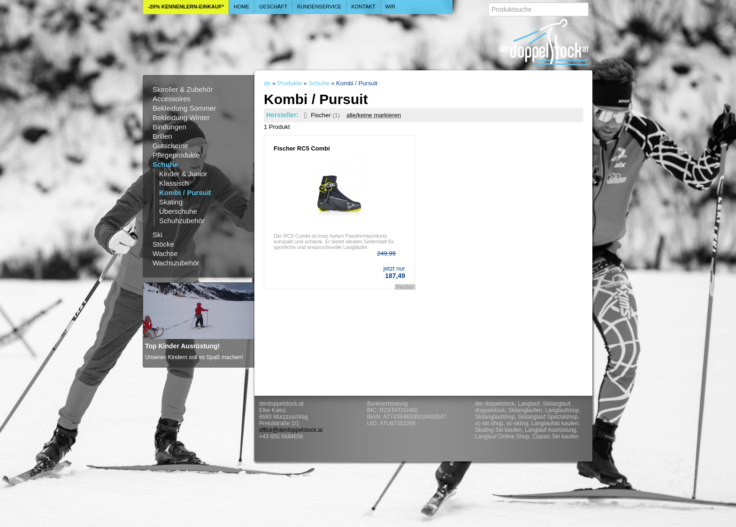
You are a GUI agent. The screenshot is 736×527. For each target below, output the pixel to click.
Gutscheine (170, 146)
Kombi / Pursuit (185, 192)
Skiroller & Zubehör (183, 89)
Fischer (320, 115)
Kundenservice (319, 6)
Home (241, 6)
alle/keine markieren (373, 115)
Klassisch (174, 183)
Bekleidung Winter (181, 117)
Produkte (289, 83)
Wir (390, 6)
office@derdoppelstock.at (290, 430)
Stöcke (163, 244)
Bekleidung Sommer (184, 108)
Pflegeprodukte (176, 155)
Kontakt (363, 6)
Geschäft (273, 6)
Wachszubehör (176, 263)
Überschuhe (178, 211)
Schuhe (165, 164)
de (267, 83)
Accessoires (172, 99)
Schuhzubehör (182, 221)
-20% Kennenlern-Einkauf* (186, 6)
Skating (171, 202)
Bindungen (169, 127)
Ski (157, 235)
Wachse (165, 253)
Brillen (162, 136)
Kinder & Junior (183, 174)
